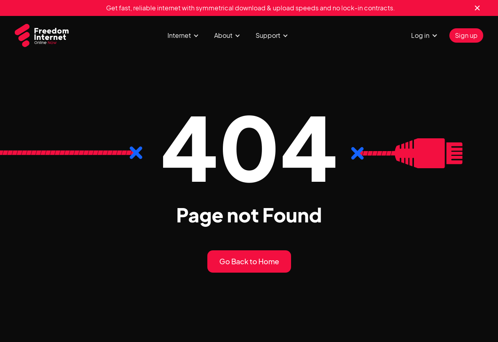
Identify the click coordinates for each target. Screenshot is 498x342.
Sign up (466, 35)
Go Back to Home (249, 261)
